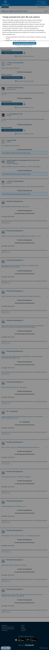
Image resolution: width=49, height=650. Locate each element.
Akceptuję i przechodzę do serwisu (24, 43)
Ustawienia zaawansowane (23, 45)
